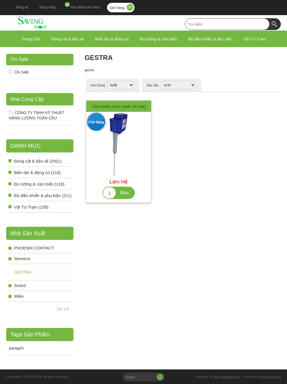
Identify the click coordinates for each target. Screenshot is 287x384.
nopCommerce (271, 376)
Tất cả (62, 309)
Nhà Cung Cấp (27, 99)
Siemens (22, 258)
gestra (22, 272)
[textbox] (227, 24)
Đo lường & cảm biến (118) (39, 184)
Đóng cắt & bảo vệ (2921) (38, 161)
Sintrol (20, 285)
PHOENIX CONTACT (34, 248)
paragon (16, 348)
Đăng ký (22, 7)
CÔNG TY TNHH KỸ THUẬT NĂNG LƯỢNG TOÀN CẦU (36, 115)
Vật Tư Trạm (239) (31, 207)
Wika (18, 296)
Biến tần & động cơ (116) (37, 172)
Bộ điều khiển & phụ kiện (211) (42, 195)
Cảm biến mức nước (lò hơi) (118, 106)
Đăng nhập (48, 7)
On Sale (19, 59)
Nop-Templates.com (227, 376)
